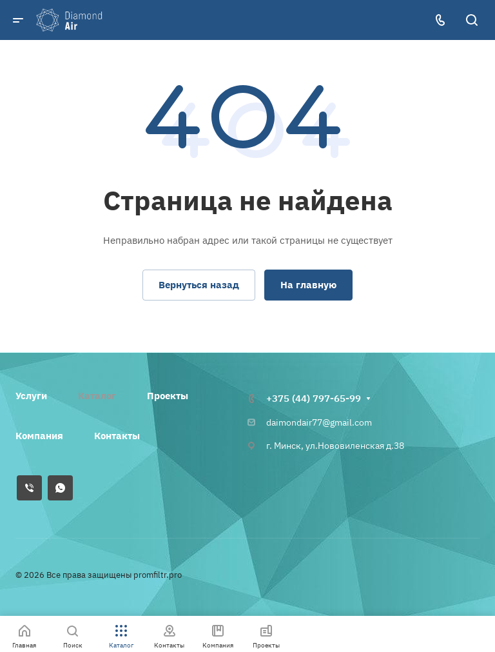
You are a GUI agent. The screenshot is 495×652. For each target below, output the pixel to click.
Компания (39, 436)
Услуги (31, 396)
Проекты (167, 396)
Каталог (97, 396)
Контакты (117, 436)
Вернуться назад (199, 285)
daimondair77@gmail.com (319, 422)
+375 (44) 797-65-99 (313, 398)
